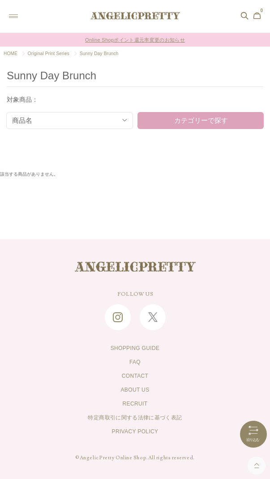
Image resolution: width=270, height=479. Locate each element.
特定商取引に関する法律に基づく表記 (135, 417)
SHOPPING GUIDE (135, 348)
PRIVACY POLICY (135, 431)
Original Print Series (48, 53)
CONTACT (135, 376)
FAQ (135, 362)
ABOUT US (134, 390)
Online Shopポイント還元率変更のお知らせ (135, 40)
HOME (10, 53)
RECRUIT (135, 404)
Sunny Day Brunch (99, 53)
